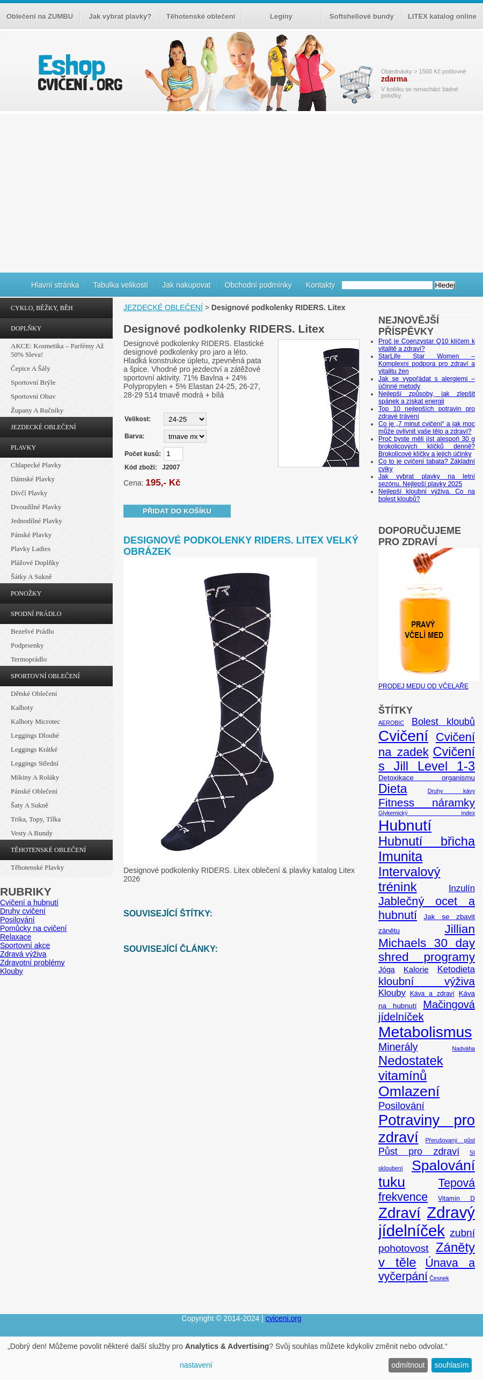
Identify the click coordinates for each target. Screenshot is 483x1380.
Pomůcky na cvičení (33, 928)
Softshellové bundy (362, 16)
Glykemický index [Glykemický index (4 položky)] (426, 813)
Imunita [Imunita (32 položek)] (400, 856)
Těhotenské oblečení (201, 16)
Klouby (11, 971)
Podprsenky (27, 645)
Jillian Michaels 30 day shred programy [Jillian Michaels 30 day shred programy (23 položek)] (426, 943)
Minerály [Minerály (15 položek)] (398, 1047)
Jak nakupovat (186, 285)
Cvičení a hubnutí (29, 902)
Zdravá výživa (23, 954)
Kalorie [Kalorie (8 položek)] (416, 969)
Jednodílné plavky (36, 521)
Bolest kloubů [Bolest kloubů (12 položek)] (443, 721)
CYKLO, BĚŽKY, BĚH (42, 308)
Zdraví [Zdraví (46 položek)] (399, 1213)
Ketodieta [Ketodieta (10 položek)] (456, 969)
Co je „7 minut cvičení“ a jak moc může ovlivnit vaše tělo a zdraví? (426, 427)
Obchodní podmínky (258, 285)
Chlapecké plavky (36, 465)
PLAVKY (23, 447)
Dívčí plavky (29, 493)
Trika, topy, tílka (36, 819)
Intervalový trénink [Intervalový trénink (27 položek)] (409, 879)
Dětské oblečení (34, 693)
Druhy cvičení (23, 911)
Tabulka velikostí (120, 285)
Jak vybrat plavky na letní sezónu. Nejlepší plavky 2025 (426, 480)
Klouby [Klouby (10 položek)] (392, 993)
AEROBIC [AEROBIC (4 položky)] (391, 723)
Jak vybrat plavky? (120, 16)
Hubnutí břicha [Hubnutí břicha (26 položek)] (426, 841)
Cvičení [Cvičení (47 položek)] (403, 736)
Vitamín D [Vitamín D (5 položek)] (456, 1198)
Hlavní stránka (55, 285)
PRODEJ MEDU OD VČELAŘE (428, 682)
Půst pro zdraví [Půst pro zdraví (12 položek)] (418, 1151)
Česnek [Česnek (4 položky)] (439, 1278)
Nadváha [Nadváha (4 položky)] (463, 1048)
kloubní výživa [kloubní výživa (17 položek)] (426, 981)
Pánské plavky (31, 535)
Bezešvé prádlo (32, 631)
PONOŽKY (26, 593)
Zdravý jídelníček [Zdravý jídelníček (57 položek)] (426, 1221)
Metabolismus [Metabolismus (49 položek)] (425, 1031)
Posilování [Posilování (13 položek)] (401, 1105)
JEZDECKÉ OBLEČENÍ (43, 427)
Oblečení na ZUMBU (39, 16)
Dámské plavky (33, 479)
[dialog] (241, 1358)
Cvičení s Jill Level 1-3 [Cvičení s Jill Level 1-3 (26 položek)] (426, 759)
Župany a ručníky (37, 410)
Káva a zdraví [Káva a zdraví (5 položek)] (432, 993)
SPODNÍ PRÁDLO (36, 614)
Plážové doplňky (35, 563)
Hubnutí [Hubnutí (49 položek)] (404, 825)
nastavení (196, 1365)
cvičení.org (79, 72)
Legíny (281, 16)
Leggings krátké (34, 749)
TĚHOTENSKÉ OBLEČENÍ (48, 850)
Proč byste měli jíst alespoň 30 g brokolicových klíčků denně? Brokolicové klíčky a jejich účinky (426, 446)
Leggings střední (34, 763)
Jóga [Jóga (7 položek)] (386, 969)
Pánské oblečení (34, 791)
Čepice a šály (30, 368)
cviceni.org (284, 1318)
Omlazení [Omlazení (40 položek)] (409, 1091)
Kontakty (320, 285)
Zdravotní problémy (32, 962)
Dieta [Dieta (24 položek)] (392, 789)
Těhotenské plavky (37, 867)
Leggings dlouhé (35, 735)
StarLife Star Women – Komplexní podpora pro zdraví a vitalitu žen (426, 364)
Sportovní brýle (33, 382)
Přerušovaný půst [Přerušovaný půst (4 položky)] (450, 1140)
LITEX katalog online (442, 16)
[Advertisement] (241, 191)
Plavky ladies (30, 549)
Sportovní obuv (33, 396)
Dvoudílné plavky (36, 507)
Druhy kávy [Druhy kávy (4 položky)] (451, 791)
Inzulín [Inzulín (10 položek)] (462, 888)
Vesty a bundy (32, 833)
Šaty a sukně (29, 805)
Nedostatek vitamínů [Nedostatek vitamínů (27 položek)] (410, 1068)
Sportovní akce (25, 945)
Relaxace (15, 937)
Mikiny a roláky (35, 777)
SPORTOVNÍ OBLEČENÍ (45, 676)
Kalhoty (22, 707)
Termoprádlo (29, 659)
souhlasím (452, 1365)
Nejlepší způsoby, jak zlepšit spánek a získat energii (426, 397)
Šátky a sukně (31, 576)
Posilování (17, 919)
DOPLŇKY (26, 328)
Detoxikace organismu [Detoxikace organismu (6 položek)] (426, 778)
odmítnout (408, 1365)
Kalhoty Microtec (35, 721)
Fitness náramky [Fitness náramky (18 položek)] (426, 802)
